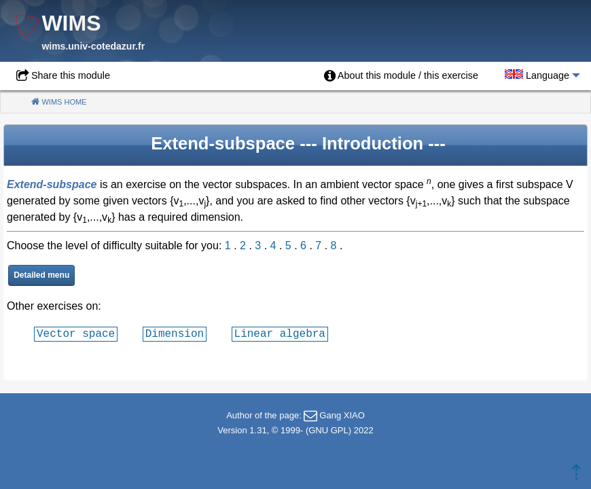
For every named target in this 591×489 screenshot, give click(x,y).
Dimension (174, 333)
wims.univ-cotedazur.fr (93, 46)
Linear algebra (279, 333)
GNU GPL (328, 430)
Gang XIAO (341, 415)
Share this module (70, 75)
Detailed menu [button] (41, 275)
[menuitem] (401, 76)
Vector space (76, 333)
